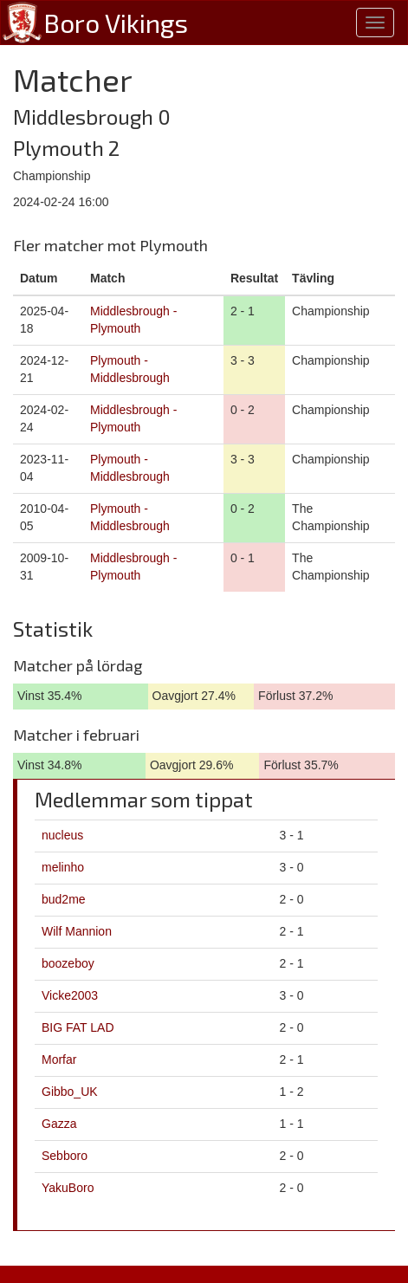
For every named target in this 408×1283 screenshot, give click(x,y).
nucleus (62, 835)
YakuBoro (68, 1188)
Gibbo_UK (70, 1091)
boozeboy (68, 963)
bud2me (64, 899)
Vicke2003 (70, 995)
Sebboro (64, 1156)
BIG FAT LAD (78, 1027)
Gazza (59, 1124)
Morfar (59, 1059)
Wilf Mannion (77, 931)
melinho (63, 867)
